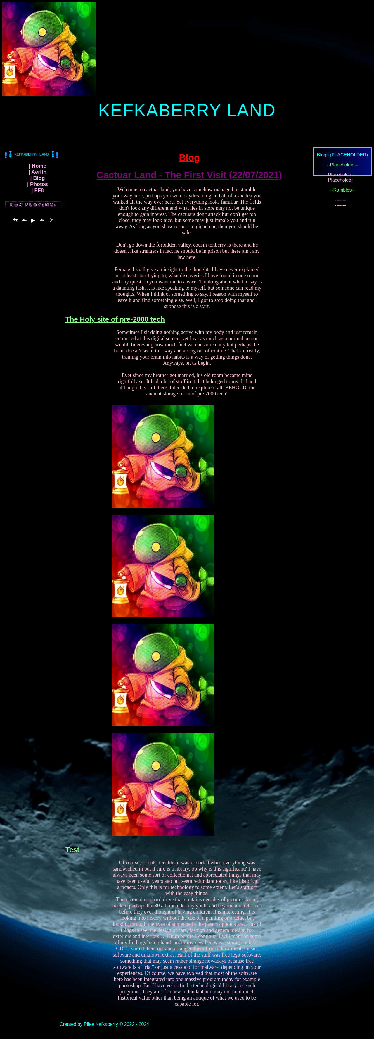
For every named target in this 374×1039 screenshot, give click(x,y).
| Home (37, 168)
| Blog (37, 181)
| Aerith (37, 175)
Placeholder (340, 177)
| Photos (37, 187)
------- (340, 202)
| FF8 (37, 193)
